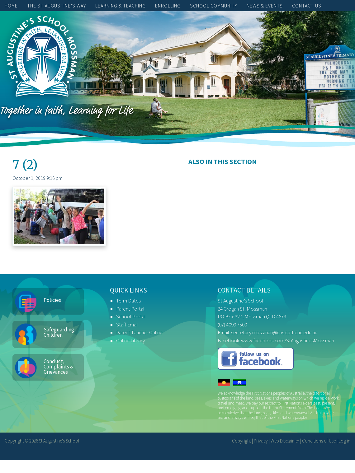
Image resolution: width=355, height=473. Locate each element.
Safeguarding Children (59, 332)
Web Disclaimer (285, 441)
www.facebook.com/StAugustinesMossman (287, 340)
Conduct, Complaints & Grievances (58, 366)
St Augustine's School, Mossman (42, 58)
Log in (344, 441)
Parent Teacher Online (139, 332)
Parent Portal (130, 308)
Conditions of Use (319, 441)
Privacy (261, 441)
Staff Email (127, 324)
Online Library (130, 340)
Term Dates (128, 300)
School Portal (131, 316)
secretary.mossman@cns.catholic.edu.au (274, 332)
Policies (52, 300)
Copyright (241, 441)
